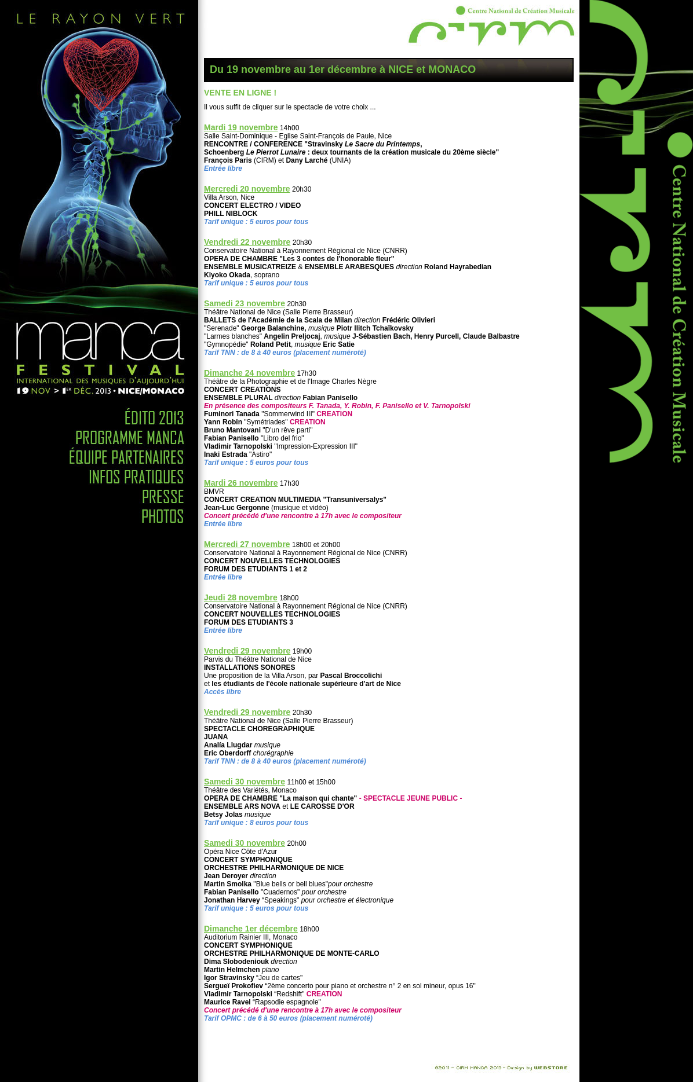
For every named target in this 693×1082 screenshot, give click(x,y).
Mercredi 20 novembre (247, 188)
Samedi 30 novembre (244, 781)
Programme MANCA (99, 434)
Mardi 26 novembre (241, 482)
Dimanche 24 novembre (249, 372)
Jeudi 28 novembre (241, 597)
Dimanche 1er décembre (251, 928)
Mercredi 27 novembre (247, 544)
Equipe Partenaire (99, 454)
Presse (99, 493)
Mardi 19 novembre (241, 127)
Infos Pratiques (99, 473)
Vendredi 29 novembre (247, 650)
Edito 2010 (99, 410)
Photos (99, 513)
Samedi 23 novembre (244, 303)
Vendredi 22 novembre (247, 242)
